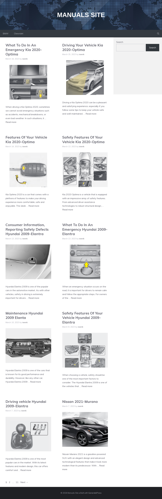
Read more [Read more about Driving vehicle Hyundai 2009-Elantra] (25, 470)
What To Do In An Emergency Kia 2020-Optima (24, 49)
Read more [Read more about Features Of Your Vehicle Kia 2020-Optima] (33, 205)
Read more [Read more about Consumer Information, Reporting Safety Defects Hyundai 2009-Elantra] (33, 298)
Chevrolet (18, 33)
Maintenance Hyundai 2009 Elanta (24, 315)
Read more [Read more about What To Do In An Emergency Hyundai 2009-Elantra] (76, 298)
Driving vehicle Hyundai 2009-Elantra (26, 403)
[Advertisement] (137, 74)
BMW (5, 33)
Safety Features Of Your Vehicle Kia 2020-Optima (83, 139)
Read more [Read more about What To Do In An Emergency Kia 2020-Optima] (11, 122)
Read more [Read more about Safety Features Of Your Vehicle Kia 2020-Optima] (67, 209)
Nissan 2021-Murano (80, 401)
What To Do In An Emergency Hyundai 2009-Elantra (84, 229)
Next (24, 482)
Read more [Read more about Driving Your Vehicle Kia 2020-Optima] (91, 113)
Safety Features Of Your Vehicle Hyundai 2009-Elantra (82, 317)
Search (119, 42)
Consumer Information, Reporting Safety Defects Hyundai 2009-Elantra (27, 229)
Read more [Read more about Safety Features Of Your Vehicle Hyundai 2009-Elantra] (87, 386)
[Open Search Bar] (158, 33)
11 (17, 482)
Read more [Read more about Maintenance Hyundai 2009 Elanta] (35, 381)
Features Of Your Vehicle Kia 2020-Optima (26, 139)
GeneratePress (95, 493)
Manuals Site (81, 14)
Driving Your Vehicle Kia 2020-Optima (82, 47)
